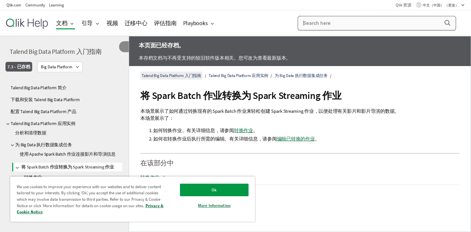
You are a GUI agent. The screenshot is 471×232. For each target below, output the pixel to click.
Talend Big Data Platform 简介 (38, 88)
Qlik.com (13, 5)
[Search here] (377, 23)
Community (35, 5)
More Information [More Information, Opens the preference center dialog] (214, 205)
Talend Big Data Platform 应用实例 (43, 123)
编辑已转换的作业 (296, 139)
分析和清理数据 (30, 133)
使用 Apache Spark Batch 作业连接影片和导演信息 (68, 154)
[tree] (64, 153)
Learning (56, 5)
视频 (112, 23)
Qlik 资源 (403, 5)
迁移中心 (136, 23)
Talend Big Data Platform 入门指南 (56, 51)
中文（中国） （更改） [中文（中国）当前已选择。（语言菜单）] (441, 5)
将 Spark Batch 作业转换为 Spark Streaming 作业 (67, 167)
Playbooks (195, 23)
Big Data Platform (56, 67)
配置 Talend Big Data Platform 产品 (43, 111)
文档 (62, 23)
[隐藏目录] (124, 46)
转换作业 (243, 130)
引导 (87, 23)
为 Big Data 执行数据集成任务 (43, 145)
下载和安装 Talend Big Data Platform (45, 99)
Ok (214, 190)
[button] (447, 23)
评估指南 (165, 23)
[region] (132, 199)
